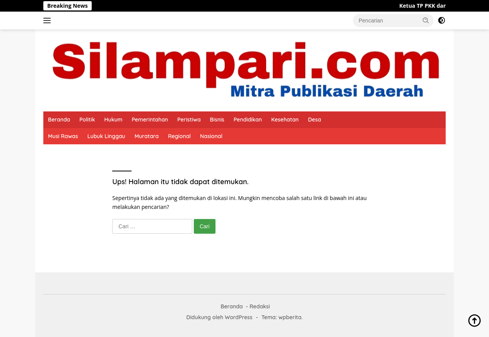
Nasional (211, 136)
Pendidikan (248, 119)
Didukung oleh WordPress (219, 317)
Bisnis (217, 119)
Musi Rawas (63, 136)
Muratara (147, 136)
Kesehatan (285, 119)
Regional (179, 136)
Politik (87, 119)
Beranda (59, 119)
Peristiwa (188, 119)
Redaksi (260, 306)
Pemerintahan (150, 119)
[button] (426, 20)
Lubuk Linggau (106, 136)
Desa (314, 119)
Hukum (113, 119)
